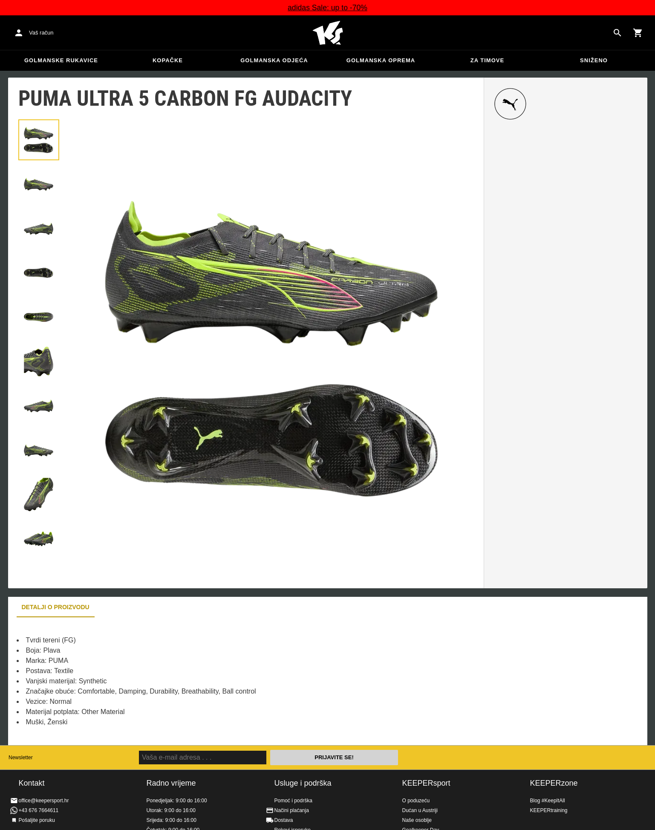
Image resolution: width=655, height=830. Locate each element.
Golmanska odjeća (274, 60)
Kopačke (168, 60)
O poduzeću (416, 801)
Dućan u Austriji (420, 810)
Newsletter (21, 758)
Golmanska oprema (380, 60)
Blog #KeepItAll (547, 801)
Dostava (283, 820)
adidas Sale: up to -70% (327, 7)
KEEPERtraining (549, 810)
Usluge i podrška (303, 783)
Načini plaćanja (291, 810)
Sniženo (594, 60)
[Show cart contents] (637, 32)
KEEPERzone (554, 783)
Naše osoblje (417, 820)
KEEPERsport (426, 783)
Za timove (487, 60)
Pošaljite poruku (37, 820)
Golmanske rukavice (61, 60)
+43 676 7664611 (39, 810)
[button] (38, 139)
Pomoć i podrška (293, 801)
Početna (328, 33)
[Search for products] (617, 32)
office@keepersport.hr (44, 801)
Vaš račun (41, 32)
